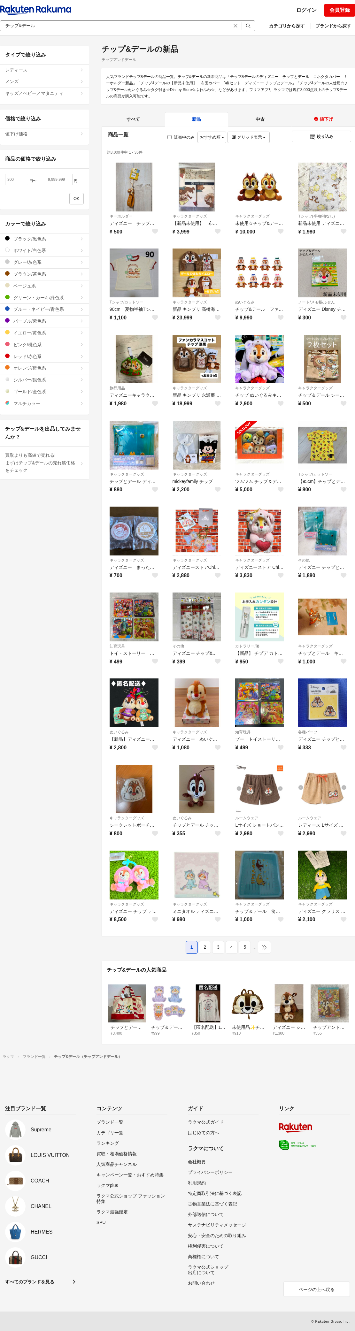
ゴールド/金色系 (44, 391)
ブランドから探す (333, 25)
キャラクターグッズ (190, 216)
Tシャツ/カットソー (127, 302)
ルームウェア (246, 818)
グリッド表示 (249, 137)
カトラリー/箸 (247, 646)
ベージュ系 (44, 285)
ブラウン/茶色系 (44, 274)
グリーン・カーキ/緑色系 (44, 297)
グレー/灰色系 (44, 262)
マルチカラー (44, 403)
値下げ (323, 119)
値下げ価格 (44, 133)
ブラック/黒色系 (44, 238)
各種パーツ (307, 732)
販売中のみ (181, 137)
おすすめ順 (212, 137)
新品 (196, 119)
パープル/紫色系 (44, 321)
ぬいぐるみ (244, 302)
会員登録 (339, 10)
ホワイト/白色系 (44, 250)
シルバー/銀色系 (44, 379)
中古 (260, 119)
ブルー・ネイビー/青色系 (44, 309)
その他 (304, 560)
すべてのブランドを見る (29, 1281)
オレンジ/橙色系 (44, 368)
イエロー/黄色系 (44, 332)
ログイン (306, 10)
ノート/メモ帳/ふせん (316, 302)
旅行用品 (117, 388)
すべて (133, 119)
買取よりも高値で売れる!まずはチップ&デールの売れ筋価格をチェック (44, 463)
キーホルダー (121, 216)
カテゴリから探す (287, 25)
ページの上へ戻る (317, 1289)
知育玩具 (117, 646)
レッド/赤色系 (44, 356)
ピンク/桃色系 (44, 344)
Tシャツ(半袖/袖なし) (316, 216)
